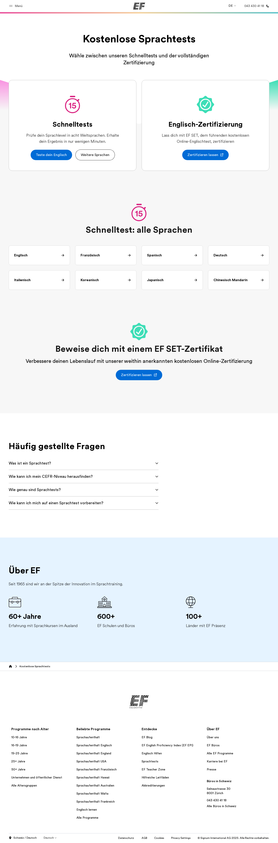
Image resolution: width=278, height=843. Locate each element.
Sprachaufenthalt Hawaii (92, 777)
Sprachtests (150, 761)
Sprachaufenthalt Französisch (96, 769)
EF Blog (147, 737)
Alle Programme (87, 817)
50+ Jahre (18, 769)
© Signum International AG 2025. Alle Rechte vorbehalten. (233, 838)
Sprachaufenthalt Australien (95, 785)
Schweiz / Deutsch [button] (23, 838)
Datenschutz (126, 838)
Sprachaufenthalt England (93, 753)
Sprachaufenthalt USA (91, 761)
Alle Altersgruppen (24, 785)
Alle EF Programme (220, 753)
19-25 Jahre (19, 753)
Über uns (213, 737)
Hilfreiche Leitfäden (155, 777)
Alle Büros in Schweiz (221, 806)
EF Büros (213, 745)
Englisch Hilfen (152, 753)
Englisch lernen (86, 809)
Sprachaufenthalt (88, 737)
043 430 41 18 (217, 800)
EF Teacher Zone (153, 769)
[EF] (139, 6)
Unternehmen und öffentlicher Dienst (36, 777)
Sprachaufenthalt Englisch (94, 745)
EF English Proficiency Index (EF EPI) (167, 745)
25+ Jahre (18, 761)
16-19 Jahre (19, 745)
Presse (211, 769)
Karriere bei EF (217, 761)
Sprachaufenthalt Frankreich (95, 801)
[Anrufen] (256, 6)
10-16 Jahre (19, 737)
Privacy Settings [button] (181, 838)
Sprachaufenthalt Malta (92, 793)
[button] (16, 6)
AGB (144, 838)
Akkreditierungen (153, 785)
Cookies (159, 838)
